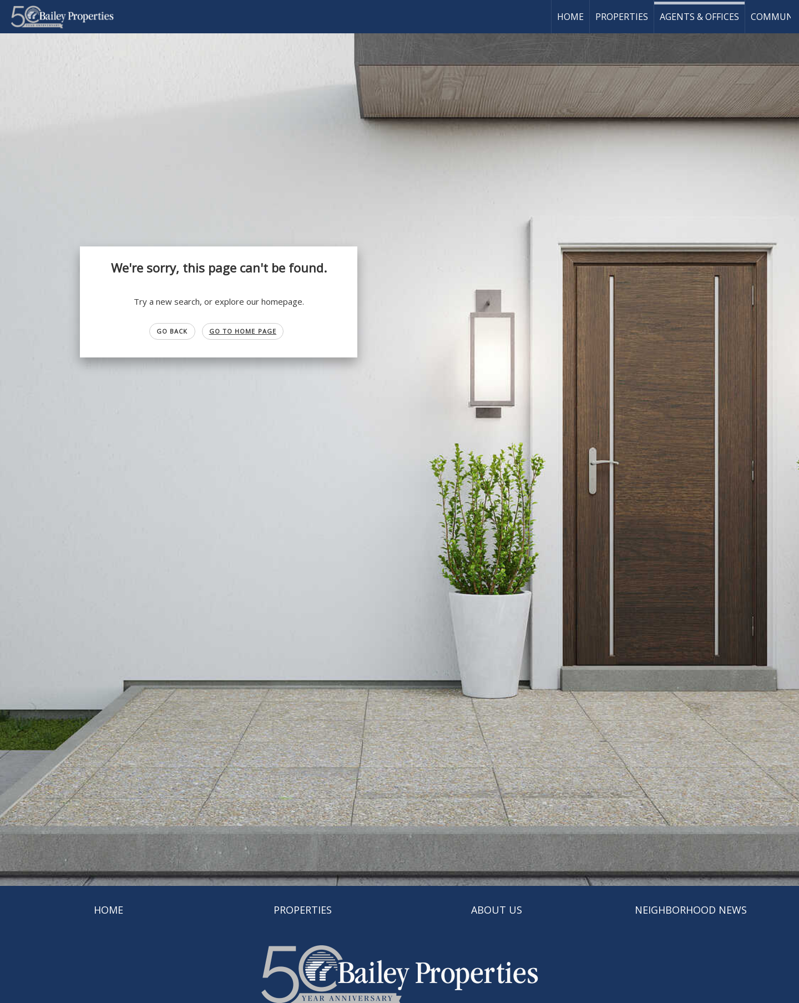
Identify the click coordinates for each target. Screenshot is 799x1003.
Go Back (172, 331)
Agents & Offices (699, 17)
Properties (621, 17)
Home (570, 17)
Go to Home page (243, 331)
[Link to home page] (67, 16)
